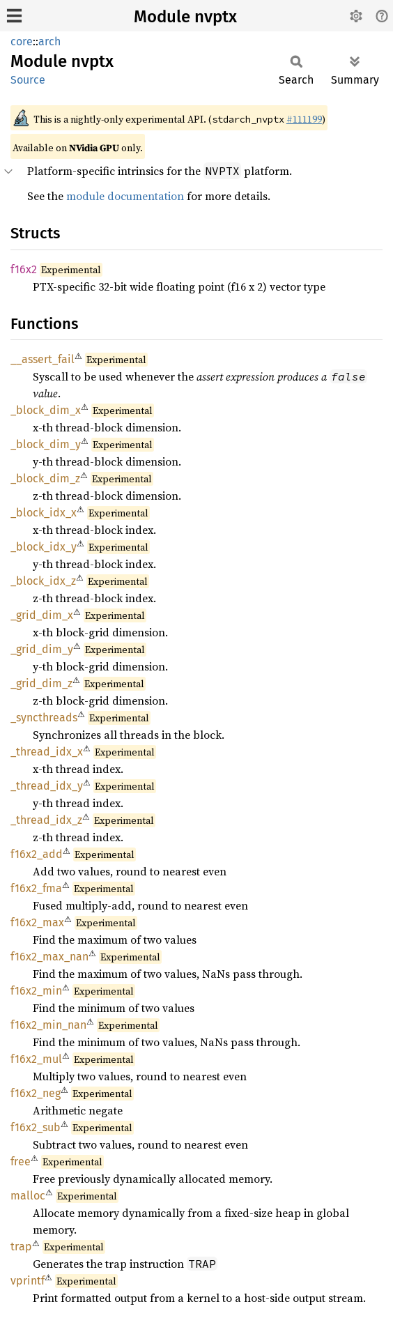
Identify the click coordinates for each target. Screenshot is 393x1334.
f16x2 (23, 269)
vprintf (27, 1280)
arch (49, 41)
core (21, 41)
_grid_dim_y (41, 649)
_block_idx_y (43, 546)
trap (21, 1246)
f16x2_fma (36, 888)
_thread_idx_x (46, 751)
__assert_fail (42, 359)
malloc (27, 1195)
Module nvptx (185, 16)
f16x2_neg (35, 1093)
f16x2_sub (35, 1127)
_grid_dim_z (41, 683)
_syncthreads (43, 717)
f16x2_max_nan (49, 956)
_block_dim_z (45, 478)
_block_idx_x (43, 512)
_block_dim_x (45, 410)
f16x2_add (36, 854)
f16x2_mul (36, 1059)
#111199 (304, 119)
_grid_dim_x (41, 615)
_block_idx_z (43, 581)
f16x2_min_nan (48, 1025)
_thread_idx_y (46, 785)
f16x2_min (36, 990)
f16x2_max (37, 922)
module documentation (125, 196)
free (20, 1161)
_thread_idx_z (46, 820)
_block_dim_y (45, 444)
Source (27, 79)
